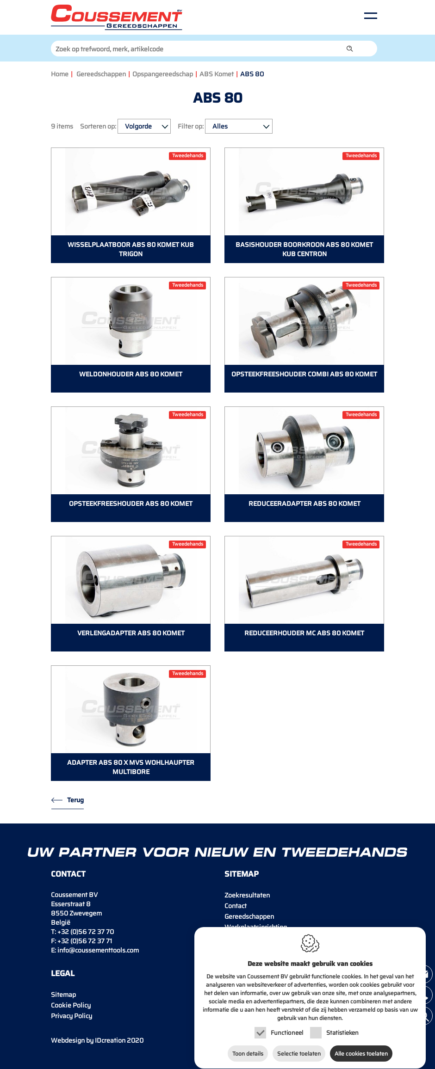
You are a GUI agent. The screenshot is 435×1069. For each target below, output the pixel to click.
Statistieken (342, 1035)
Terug (75, 800)
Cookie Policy (71, 1005)
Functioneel (287, 1035)
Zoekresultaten (247, 895)
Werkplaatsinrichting (255, 927)
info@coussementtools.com (98, 950)
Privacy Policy (71, 1016)
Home (59, 74)
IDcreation (88, 1040)
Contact (235, 906)
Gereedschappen (101, 74)
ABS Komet (216, 74)
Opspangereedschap (162, 74)
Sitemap (63, 994)
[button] (350, 48)
